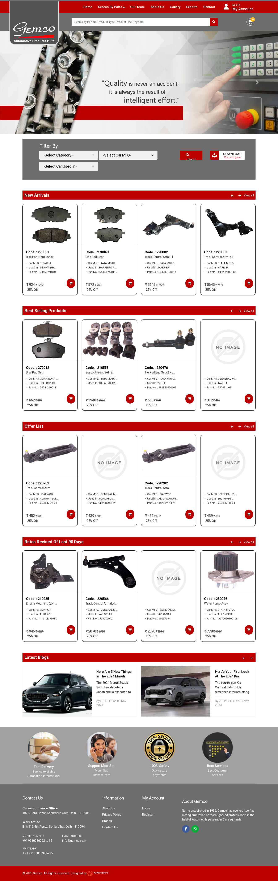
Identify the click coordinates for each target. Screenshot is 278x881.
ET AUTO (106, 701)
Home (87, 7)
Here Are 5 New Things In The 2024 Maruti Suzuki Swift (114, 676)
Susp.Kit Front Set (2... (99, 372)
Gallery (175, 7)
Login (146, 808)
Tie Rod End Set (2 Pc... (160, 372)
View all (249, 195)
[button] (21, 82)
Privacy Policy (111, 815)
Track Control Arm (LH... (101, 603)
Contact (209, 7)
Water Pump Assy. (216, 603)
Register (147, 815)
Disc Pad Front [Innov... (40, 257)
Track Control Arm (38, 488)
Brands (107, 821)
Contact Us (110, 827)
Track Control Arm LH (159, 257)
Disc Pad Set (34, 372)
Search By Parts (111, 7)
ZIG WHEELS (227, 701)
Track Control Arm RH (218, 257)
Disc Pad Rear (94, 257)
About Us (157, 7)
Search (191, 156)
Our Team (137, 7)
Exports (191, 7)
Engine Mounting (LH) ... (41, 603)
